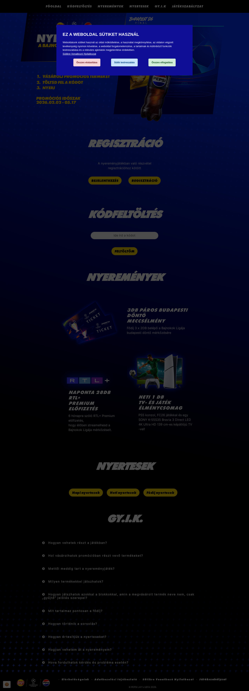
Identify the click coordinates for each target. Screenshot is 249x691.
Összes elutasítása (86, 62)
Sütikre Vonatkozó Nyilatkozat (79, 53)
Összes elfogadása (162, 62)
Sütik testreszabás (124, 62)
